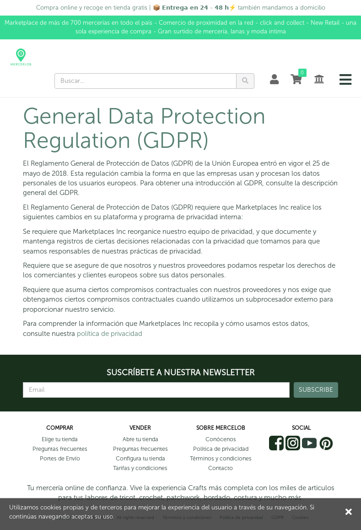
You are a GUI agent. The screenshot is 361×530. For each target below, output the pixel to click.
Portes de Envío (60, 458)
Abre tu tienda (140, 439)
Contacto (220, 468)
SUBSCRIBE (316, 390)
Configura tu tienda (140, 458)
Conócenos (220, 439)
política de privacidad (109, 334)
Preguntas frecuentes (59, 448)
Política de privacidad (220, 448)
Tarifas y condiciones (140, 468)
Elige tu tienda (60, 439)
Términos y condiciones (221, 458)
